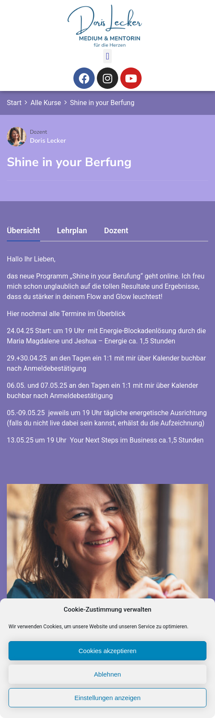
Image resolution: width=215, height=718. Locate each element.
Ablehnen (107, 674)
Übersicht (23, 231)
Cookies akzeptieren (107, 650)
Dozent (38, 131)
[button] (107, 56)
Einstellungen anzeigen (107, 697)
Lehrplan (72, 231)
